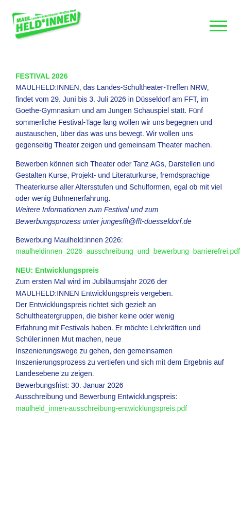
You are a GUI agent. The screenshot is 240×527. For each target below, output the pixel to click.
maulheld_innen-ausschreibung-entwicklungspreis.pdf (101, 408)
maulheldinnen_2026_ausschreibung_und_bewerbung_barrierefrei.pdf (127, 251)
